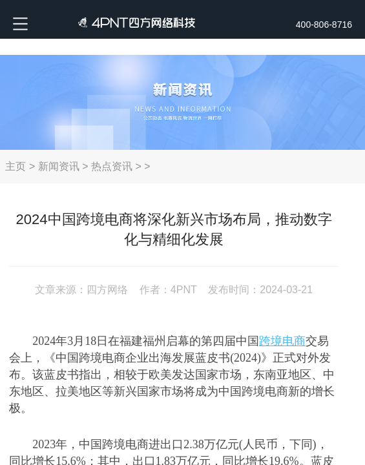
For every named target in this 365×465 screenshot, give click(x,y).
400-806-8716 (324, 24)
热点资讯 (111, 166)
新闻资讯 (58, 166)
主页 (15, 166)
